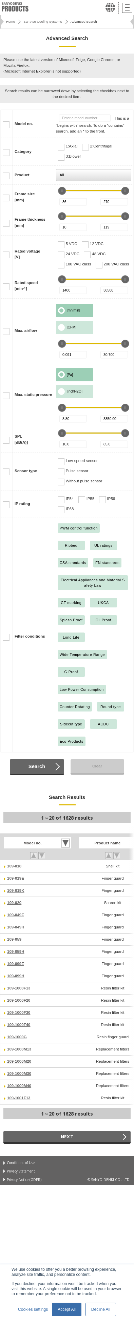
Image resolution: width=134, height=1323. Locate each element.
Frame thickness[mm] (30, 222)
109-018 (14, 866)
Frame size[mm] (25, 197)
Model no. (24, 124)
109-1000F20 (19, 1000)
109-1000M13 (19, 1049)
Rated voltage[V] (27, 254)
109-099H (15, 976)
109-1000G (17, 1037)
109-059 (14, 939)
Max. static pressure (33, 395)
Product (22, 175)
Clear (97, 766)
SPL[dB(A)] (21, 439)
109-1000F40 (19, 1025)
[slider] (62, 191)
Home (10, 21)
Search (36, 766)
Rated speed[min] (26, 285)
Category (23, 151)
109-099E (15, 964)
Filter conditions (30, 636)
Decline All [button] (100, 1309)
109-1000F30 (19, 1012)
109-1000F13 (19, 988)
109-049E (15, 915)
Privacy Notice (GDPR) (24, 1179)
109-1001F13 (19, 1098)
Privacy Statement (21, 1171)
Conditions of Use (21, 1162)
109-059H (15, 951)
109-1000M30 (19, 1073)
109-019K (15, 890)
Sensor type (26, 471)
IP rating (22, 504)
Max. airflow (26, 330)
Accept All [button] (67, 1309)
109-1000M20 (19, 1061)
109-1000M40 (19, 1086)
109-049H (15, 927)
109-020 (14, 903)
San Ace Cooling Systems (42, 21)
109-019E (15, 878)
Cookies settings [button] (33, 1309)
